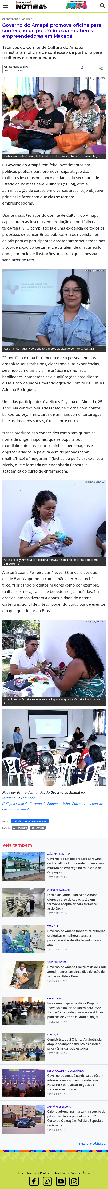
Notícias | (33, 1173)
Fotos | (66, 1173)
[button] (4, 6)
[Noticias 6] (61, 781)
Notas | (56, 1173)
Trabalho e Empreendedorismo (29, 821)
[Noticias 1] (40, 781)
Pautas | (46, 1173)
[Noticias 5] (54, 781)
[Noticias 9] (68, 781)
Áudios (87, 1173)
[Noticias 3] (47, 781)
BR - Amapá (37, 827)
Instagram (10, 798)
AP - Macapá (20, 827)
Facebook (28, 798)
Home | (22, 1173)
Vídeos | (77, 1173)
